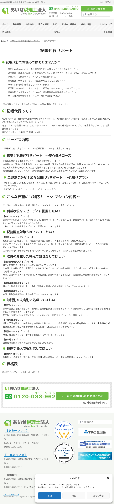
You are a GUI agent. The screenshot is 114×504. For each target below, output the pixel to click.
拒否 (74, 495)
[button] (108, 478)
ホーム (5, 24)
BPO (55, 24)
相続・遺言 (86, 24)
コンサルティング (103, 24)
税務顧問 (17, 24)
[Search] (95, 14)
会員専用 (108, 32)
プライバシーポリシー (11, 494)
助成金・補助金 (69, 24)
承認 (49, 495)
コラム (57, 32)
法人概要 (6, 32)
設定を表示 (98, 495)
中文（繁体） (106, 2)
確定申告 (30, 24)
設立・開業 (43, 24)
